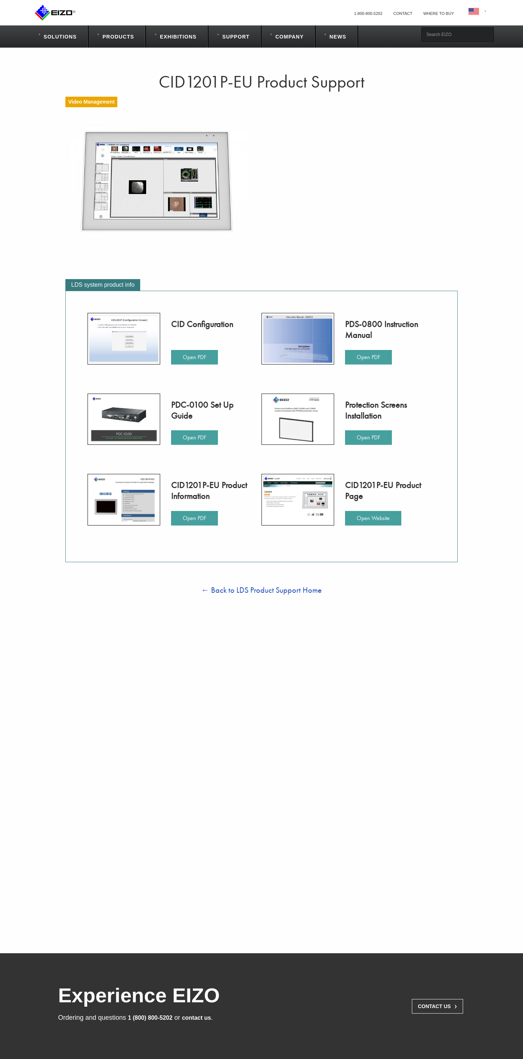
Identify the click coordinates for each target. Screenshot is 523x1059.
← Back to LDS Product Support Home (261, 590)
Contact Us (437, 1005)
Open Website (373, 518)
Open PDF (194, 357)
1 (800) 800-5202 (150, 1018)
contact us (196, 1018)
